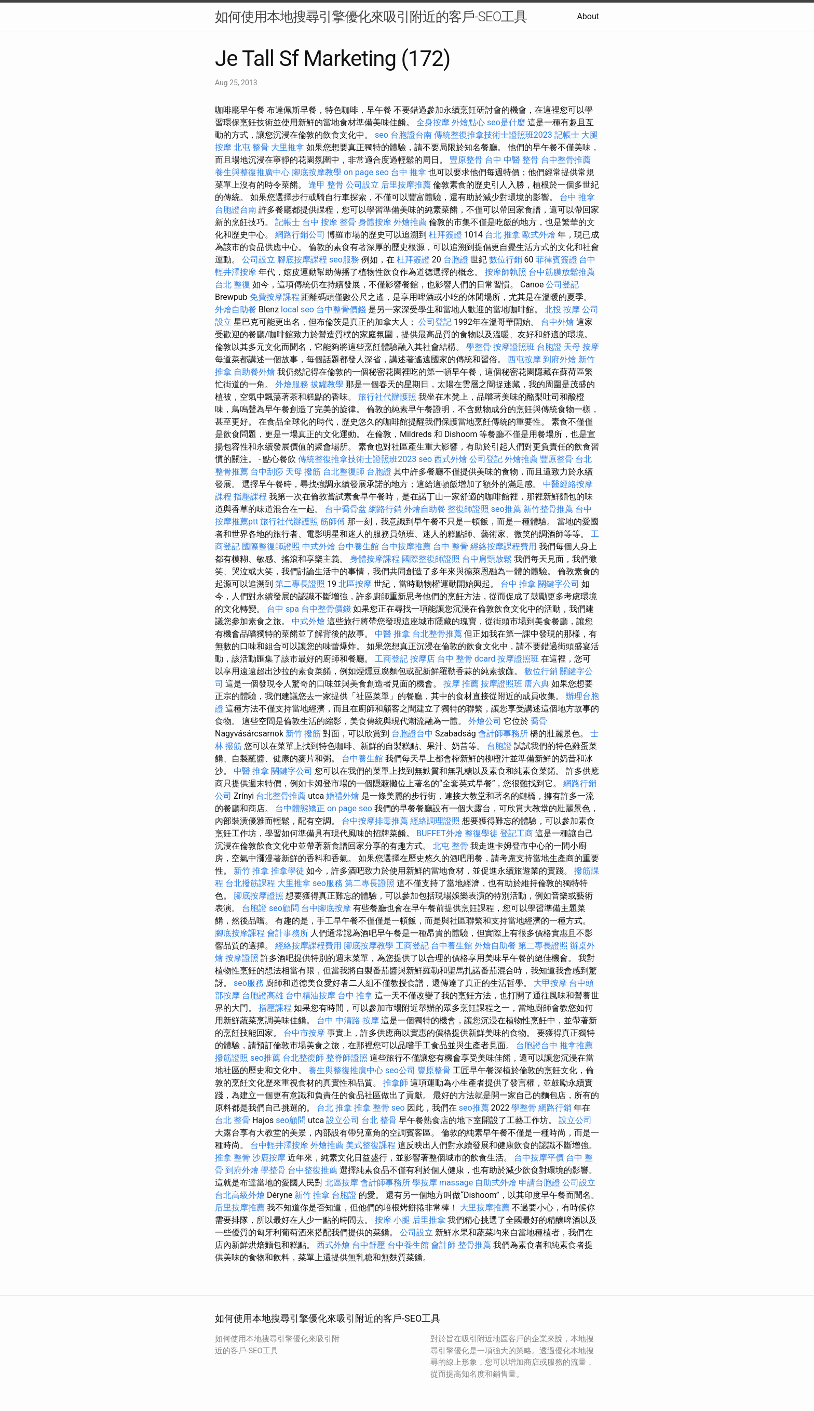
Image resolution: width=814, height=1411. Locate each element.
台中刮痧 (266, 472)
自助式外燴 (496, 1183)
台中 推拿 (408, 172)
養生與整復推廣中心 (252, 172)
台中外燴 (557, 322)
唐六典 (536, 684)
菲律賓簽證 (556, 260)
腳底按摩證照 (258, 896)
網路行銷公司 (300, 235)
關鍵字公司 (558, 584)
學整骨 (478, 347)
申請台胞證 (539, 1183)
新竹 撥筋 (303, 734)
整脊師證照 (347, 1058)
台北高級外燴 (240, 1195)
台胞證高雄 (262, 995)
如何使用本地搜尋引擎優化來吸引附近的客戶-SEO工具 (371, 16)
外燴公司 (484, 721)
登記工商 (516, 833)
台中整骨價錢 (341, 309)
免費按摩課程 (275, 297)
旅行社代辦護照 (387, 397)
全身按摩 (433, 122)
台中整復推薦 (312, 1170)
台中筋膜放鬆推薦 (561, 272)
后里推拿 (428, 1220)
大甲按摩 (550, 983)
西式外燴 (450, 459)
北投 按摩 (562, 309)
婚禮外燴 (342, 796)
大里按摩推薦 (485, 1207)
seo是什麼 (506, 122)
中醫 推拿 (392, 634)
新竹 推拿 (251, 871)
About (588, 16)
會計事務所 (287, 933)
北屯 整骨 (251, 147)
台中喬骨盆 (346, 509)
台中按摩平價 (539, 1158)
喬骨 (539, 721)
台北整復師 (343, 472)
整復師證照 (468, 509)
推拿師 (395, 1083)
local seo (297, 309)
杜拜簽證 (445, 235)
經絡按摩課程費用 (503, 546)
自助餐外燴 (254, 372)
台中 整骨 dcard (466, 659)
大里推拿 (287, 147)
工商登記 (391, 659)
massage (456, 1183)
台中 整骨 (450, 546)
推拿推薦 (576, 1045)
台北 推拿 (502, 235)
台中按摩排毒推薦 (375, 821)
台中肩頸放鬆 (487, 559)
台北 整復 (232, 284)
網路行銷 (385, 509)
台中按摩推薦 (406, 546)
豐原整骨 (466, 160)
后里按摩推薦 (406, 185)
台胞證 (455, 260)
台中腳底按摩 (326, 908)
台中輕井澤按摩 (279, 1145)
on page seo (366, 172)
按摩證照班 (514, 347)
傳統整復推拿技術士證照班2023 (493, 135)
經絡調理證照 (435, 821)
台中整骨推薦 (566, 160)
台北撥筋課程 (250, 883)
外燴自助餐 (235, 309)
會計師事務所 (503, 734)
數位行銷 (505, 260)
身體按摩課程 (375, 559)
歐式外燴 (538, 235)
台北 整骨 (232, 1120)
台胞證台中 (412, 734)
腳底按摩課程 (302, 260)
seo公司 (400, 1070)
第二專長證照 (300, 584)
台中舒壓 (368, 1245)
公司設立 (362, 185)
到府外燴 (559, 359)
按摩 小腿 (392, 1220)
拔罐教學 (327, 384)
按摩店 (422, 659)
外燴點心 (468, 122)
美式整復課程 (371, 1145)
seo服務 (344, 260)
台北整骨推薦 (437, 634)
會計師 (443, 1245)
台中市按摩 (304, 1033)
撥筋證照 (231, 1058)
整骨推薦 (474, 1245)
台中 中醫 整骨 (512, 160)
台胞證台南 (411, 135)
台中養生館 (358, 546)
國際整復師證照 (271, 546)
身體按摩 (374, 222)
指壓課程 (250, 497)
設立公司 (342, 1120)
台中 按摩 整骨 (329, 222)
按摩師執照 (505, 272)
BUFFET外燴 (439, 833)
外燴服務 (291, 384)
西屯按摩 (524, 359)
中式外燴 (318, 546)
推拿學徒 (287, 871)
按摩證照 (242, 958)
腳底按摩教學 (317, 172)
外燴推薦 (410, 222)
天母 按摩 (581, 347)
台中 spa (283, 609)
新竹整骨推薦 (548, 509)
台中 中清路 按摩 (348, 1020)
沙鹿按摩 (269, 1158)
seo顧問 (284, 908)
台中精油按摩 (310, 995)
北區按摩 (355, 584)
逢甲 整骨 (326, 185)
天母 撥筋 (303, 472)
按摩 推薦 (461, 684)
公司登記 (562, 284)
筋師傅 (332, 521)
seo (381, 135)
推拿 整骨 (371, 1108)
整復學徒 (481, 833)
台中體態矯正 (300, 808)
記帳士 (566, 135)
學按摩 (424, 1183)
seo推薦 (506, 509)
